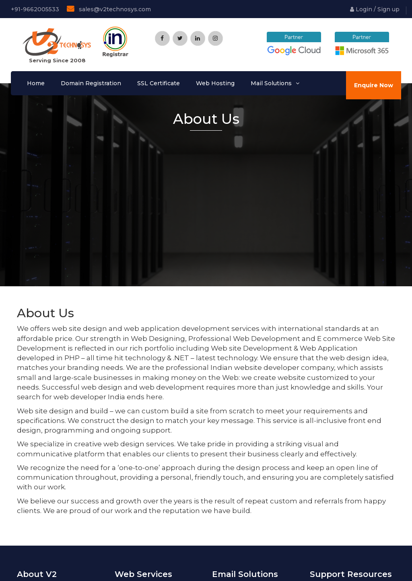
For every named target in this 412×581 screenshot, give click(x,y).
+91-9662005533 (34, 9)
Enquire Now (373, 85)
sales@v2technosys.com (109, 9)
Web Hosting (215, 83)
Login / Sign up (375, 9)
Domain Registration (91, 83)
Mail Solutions (271, 83)
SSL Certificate (158, 83)
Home (36, 83)
